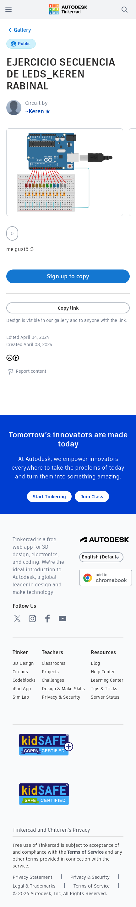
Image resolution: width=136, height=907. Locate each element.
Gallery (18, 30)
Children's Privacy (69, 830)
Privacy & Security (61, 697)
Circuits (20, 672)
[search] (124, 9)
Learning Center (107, 680)
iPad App (22, 689)
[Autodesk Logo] (104, 540)
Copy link (68, 308)
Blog (95, 663)
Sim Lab (21, 697)
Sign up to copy (68, 276)
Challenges (53, 680)
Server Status (105, 697)
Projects (50, 672)
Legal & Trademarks (34, 886)
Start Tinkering (49, 496)
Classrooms (53, 663)
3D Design (23, 663)
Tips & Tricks (104, 689)
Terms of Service (85, 852)
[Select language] (101, 557)
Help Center (103, 672)
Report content (26, 371)
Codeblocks (24, 680)
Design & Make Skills (63, 689)
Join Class (91, 496)
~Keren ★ (37, 111)
